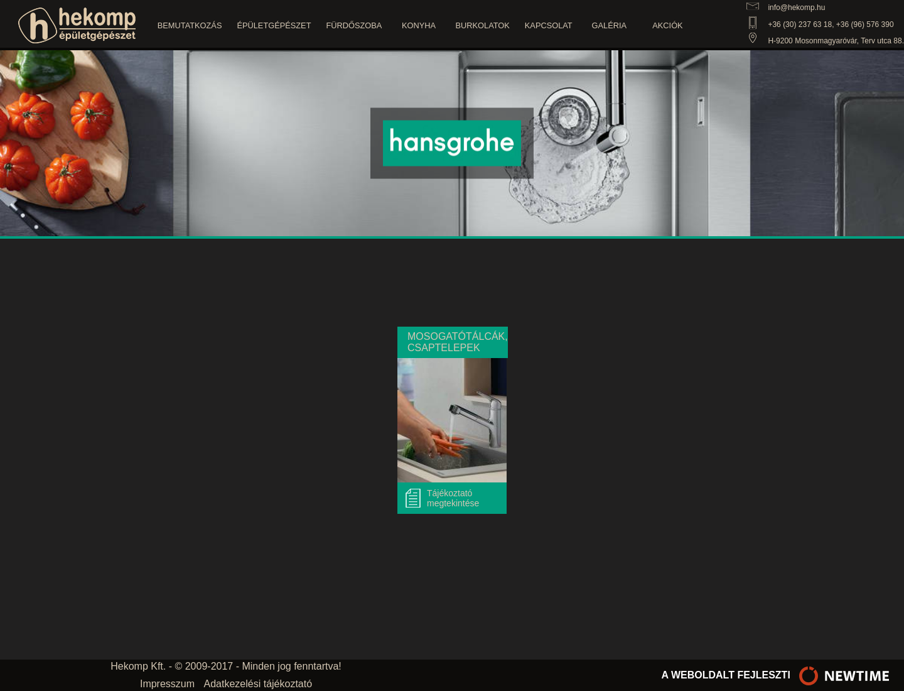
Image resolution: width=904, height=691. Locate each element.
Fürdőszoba (354, 25)
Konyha (419, 25)
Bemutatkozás (190, 25)
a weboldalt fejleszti (779, 675)
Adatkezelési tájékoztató (258, 683)
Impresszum (167, 683)
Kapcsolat (549, 25)
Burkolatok (483, 25)
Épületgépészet (274, 25)
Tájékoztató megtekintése (453, 498)
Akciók (667, 25)
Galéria (609, 25)
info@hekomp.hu (796, 7)
